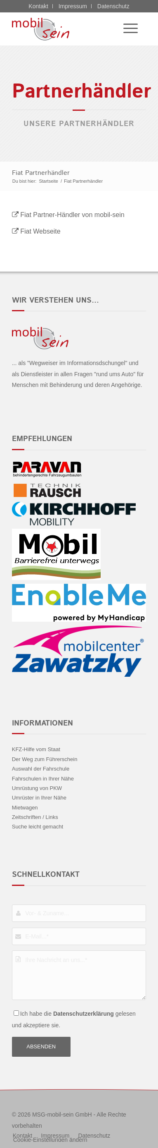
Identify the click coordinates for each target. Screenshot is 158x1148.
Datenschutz (113, 6)
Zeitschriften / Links (35, 817)
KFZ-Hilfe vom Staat (36, 749)
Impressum (73, 6)
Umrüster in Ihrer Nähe (39, 798)
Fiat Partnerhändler (41, 173)
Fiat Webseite (40, 231)
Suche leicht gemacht (37, 826)
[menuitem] (126, 28)
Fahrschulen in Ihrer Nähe (43, 779)
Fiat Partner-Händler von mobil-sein (72, 214)
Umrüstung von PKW (37, 788)
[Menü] (126, 28)
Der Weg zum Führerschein (45, 759)
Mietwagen (25, 807)
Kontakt (38, 6)
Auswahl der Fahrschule (40, 769)
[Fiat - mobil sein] (65, 28)
